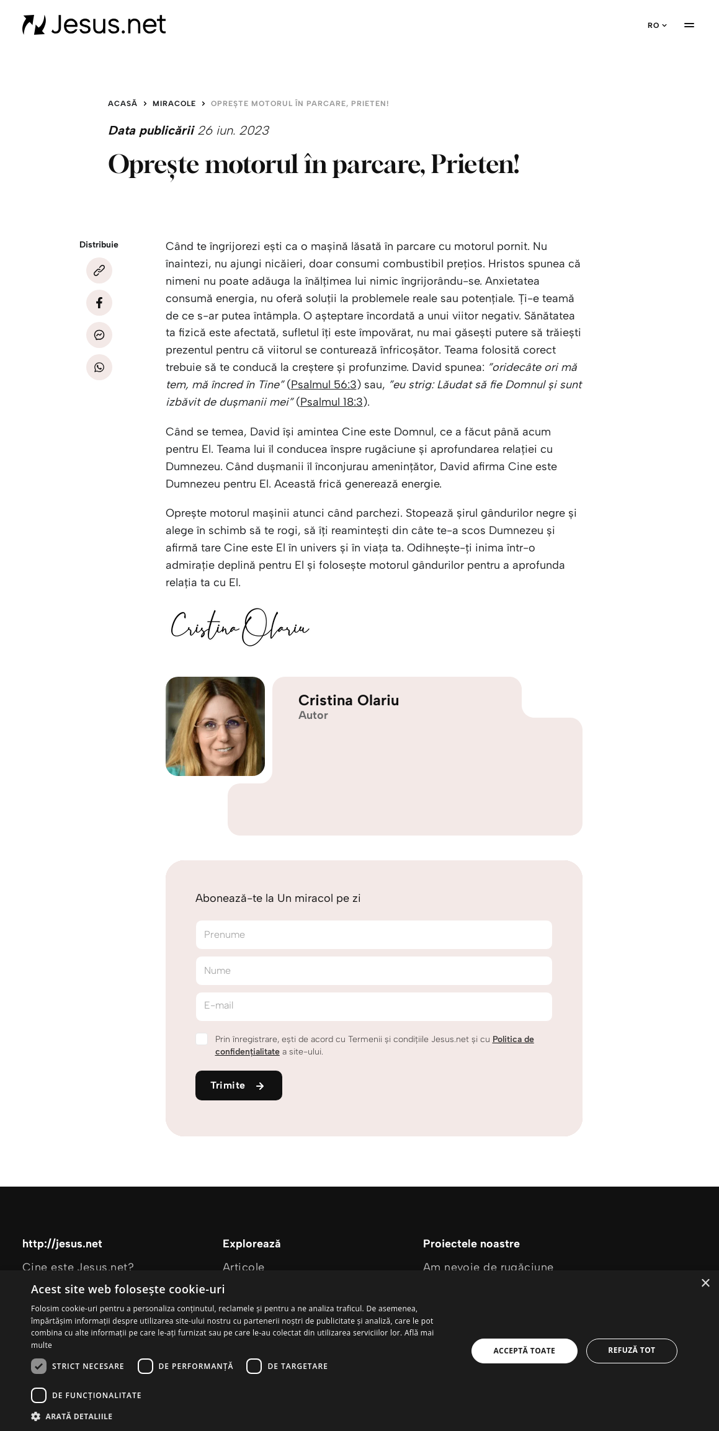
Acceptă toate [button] (524, 1350)
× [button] (705, 1283)
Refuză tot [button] (631, 1350)
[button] (242, 1416)
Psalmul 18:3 (331, 402)
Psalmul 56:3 (324, 384)
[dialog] (359, 1350)
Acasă (123, 103)
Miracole (174, 103)
